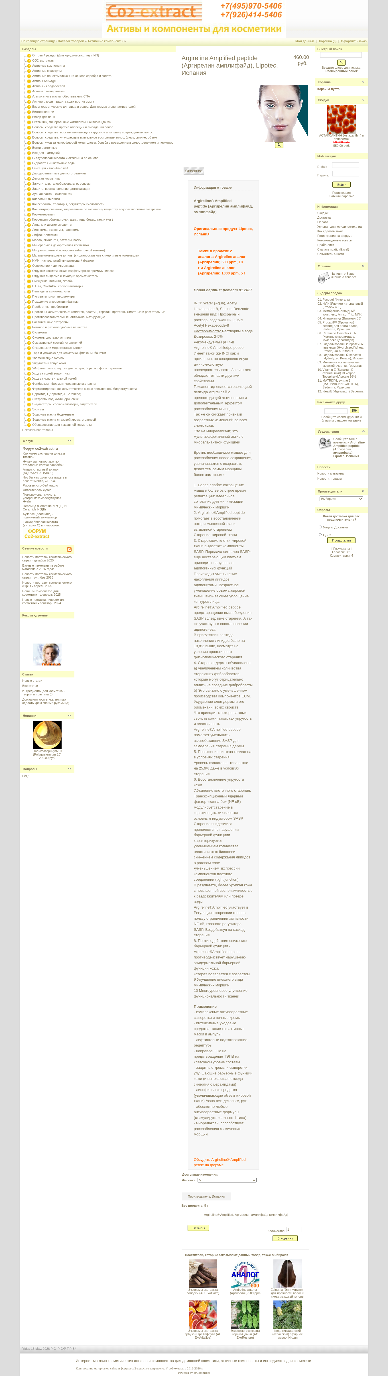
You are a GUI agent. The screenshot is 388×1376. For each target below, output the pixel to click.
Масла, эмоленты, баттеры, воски (57, 240)
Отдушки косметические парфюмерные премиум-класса (73, 270)
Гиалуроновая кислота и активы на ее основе (65, 158)
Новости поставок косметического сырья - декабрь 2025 (47, 558)
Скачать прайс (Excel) (333, 249)
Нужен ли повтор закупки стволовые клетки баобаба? (43, 463)
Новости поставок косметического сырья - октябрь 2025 (47, 575)
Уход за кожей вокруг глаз (51, 373)
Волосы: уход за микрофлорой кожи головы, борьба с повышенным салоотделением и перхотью (102, 142)
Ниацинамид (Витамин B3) (341, 318)
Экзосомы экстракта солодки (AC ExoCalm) (203, 1291)
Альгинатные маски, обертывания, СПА (61, 96)
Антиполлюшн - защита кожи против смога (63, 101)
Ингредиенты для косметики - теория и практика (43, 692)
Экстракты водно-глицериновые (55, 399)
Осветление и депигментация (53, 265)
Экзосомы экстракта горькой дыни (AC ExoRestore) (245, 1334)
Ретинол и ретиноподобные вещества (59, 327)
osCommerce (202, 1372)
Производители (330, 491)
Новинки (29, 715)
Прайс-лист (325, 245)
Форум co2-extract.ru (40, 449)
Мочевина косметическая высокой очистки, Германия (342, 364)
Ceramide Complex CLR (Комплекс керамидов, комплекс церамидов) (339, 336)
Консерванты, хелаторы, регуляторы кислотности (68, 204)
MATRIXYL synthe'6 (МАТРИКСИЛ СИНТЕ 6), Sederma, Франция (340, 384)
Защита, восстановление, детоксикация (61, 188)
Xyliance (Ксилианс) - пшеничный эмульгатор (40, 515)
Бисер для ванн (43, 117)
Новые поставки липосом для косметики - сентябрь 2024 (43, 601)
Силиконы (39, 332)
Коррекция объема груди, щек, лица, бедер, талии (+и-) (72, 219)
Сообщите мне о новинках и (349, 447)
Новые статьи (32, 680)
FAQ (25, 775)
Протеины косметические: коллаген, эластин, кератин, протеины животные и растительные (98, 312)
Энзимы (38, 409)
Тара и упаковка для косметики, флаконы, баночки (69, 353)
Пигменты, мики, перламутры (53, 296)
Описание (193, 171)
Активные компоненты (105, 41)
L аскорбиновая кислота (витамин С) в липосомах (41, 523)
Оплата (322, 222)
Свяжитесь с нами (330, 254)
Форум (28, 441)
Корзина (324, 82)
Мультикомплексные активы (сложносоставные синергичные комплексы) (85, 255)
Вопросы (30, 769)
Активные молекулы (47, 70)
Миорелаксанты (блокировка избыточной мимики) (68, 250)
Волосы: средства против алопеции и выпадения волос (72, 127)
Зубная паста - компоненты (52, 194)
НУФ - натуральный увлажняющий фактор (63, 260)
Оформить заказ (354, 41)
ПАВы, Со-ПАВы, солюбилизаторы (57, 286)
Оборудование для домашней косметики (62, 424)
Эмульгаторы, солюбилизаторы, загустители (64, 404)
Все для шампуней (46, 152)
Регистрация (341, 192)
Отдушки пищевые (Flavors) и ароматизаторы (65, 276)
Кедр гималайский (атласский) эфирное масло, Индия (287, 1334)
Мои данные (305, 41)
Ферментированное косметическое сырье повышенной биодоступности (84, 388)
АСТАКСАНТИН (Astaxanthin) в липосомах (341, 137)
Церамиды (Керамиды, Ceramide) (56, 394)
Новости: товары (329, 478)
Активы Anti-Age (44, 81)
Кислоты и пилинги (46, 199)
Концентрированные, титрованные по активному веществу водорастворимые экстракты (96, 209)
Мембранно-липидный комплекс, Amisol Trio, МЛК (341, 312)
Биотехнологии (43, 111)
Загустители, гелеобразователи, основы (61, 183)
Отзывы (324, 266)
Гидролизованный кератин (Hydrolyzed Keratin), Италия (342, 356)
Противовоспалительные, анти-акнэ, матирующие (68, 317)
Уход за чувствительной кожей (54, 378)
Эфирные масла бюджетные (53, 414)
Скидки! (322, 213)
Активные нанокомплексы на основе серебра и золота (71, 76)
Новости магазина (330, 473)
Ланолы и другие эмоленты (52, 224)
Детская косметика (46, 178)
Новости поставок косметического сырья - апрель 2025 (47, 584)
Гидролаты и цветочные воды (53, 163)
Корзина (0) (328, 41)
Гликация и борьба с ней (50, 168)
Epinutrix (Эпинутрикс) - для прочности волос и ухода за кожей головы (287, 1293)
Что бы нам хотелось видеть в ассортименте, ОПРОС (45, 479)
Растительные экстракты (50, 322)
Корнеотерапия (43, 214)
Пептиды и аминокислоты (51, 291)
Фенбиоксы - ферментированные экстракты (64, 383)
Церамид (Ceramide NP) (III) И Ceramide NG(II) (45, 507)
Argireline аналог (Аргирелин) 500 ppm (245, 1291)
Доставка (324, 217)
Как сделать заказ (330, 231)
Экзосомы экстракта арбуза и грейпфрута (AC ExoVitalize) (202, 1334)
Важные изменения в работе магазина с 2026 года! (43, 567)
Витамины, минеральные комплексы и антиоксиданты (71, 122)
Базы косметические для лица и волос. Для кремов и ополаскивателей (83, 106)
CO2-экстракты (43, 60)
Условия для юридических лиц (339, 226)
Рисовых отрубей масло (40, 485)
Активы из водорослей (48, 86)
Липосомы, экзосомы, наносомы (55, 229)
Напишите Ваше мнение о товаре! (343, 275)
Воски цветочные (44, 147)
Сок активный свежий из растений (57, 342)
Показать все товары (37, 429)
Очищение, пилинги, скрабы (52, 281)
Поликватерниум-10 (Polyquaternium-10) (47, 752)
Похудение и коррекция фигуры (55, 301)
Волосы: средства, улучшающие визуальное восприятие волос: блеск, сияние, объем (94, 137)
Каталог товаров (71, 41)
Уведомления (328, 431)
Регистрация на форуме (334, 235)
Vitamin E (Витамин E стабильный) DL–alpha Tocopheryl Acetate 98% (339, 373)
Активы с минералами (48, 91)
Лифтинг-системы (45, 235)
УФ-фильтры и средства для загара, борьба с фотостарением (77, 368)
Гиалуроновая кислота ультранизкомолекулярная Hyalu (42, 498)
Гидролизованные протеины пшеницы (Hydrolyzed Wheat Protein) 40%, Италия (342, 347)
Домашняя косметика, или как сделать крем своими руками (44, 701)
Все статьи (30, 685)
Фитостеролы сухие (37, 490)
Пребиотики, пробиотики (50, 306)
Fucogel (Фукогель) (336, 299)
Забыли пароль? (341, 196)
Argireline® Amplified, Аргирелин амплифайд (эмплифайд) (246, 1214)
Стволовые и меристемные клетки (57, 347)
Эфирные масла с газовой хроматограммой (64, 419)
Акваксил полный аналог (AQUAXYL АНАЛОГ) (41, 471)
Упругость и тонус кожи (49, 363)
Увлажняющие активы (48, 358)
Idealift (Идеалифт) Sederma (342, 391)
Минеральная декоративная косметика (60, 245)
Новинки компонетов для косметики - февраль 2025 (41, 592)
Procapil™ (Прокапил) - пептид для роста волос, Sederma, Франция (340, 326)
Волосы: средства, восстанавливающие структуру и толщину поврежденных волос (92, 132)
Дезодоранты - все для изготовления (59, 173)
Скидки (323, 100)
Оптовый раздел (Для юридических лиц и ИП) (65, 55)
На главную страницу (38, 41)
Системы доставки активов (52, 337)
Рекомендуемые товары (334, 240)
